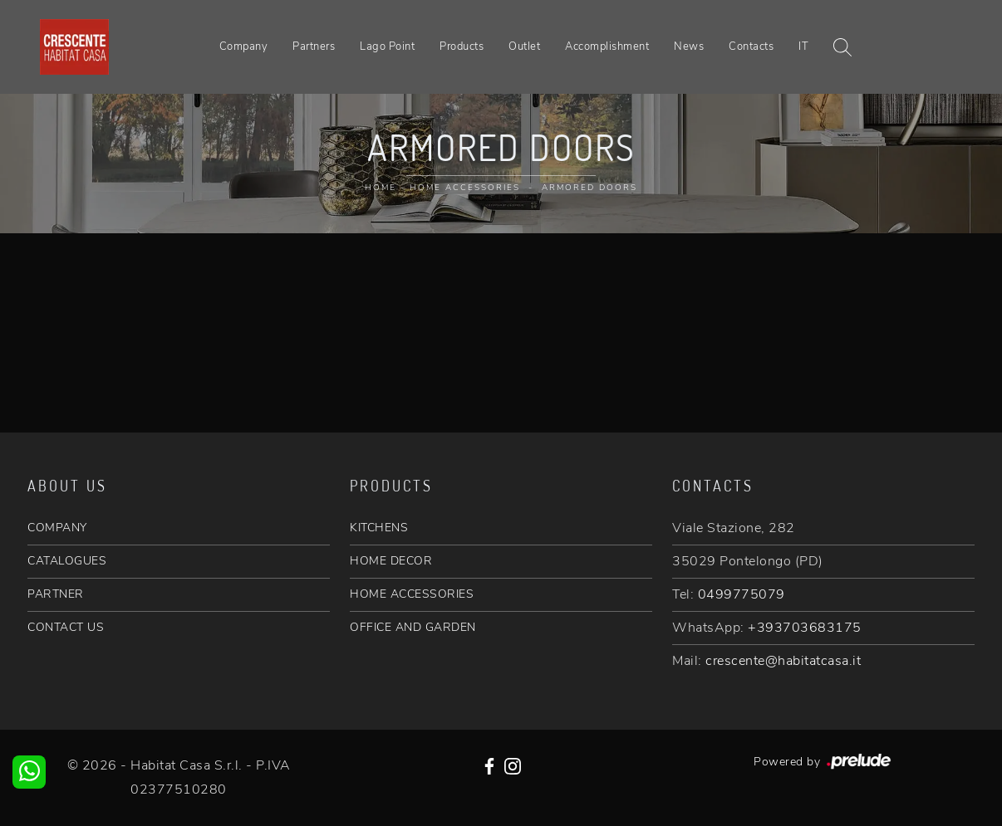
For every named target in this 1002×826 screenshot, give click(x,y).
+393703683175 (805, 627)
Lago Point (387, 46)
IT (803, 46)
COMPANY (57, 527)
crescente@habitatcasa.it (783, 661)
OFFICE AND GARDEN (413, 627)
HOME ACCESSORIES (412, 594)
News (689, 46)
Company (243, 46)
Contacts (751, 46)
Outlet (524, 46)
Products (462, 46)
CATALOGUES (66, 561)
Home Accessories (465, 187)
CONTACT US (65, 627)
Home (380, 187)
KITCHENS (379, 527)
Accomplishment (607, 46)
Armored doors (589, 187)
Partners (313, 46)
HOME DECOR (391, 561)
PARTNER (55, 594)
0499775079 (741, 594)
